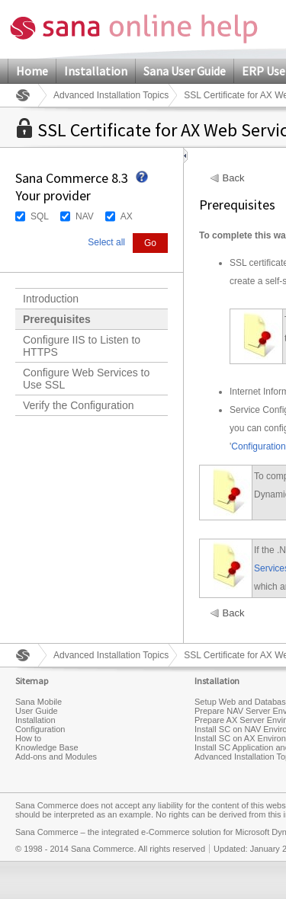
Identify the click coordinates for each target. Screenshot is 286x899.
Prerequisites (57, 319)
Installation (95, 70)
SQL (40, 216)
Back (234, 178)
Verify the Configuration (78, 405)
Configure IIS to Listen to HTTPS (81, 346)
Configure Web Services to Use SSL (86, 378)
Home (32, 70)
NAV (85, 216)
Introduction (51, 299)
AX (127, 216)
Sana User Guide (184, 70)
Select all (106, 242)
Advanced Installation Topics (111, 95)
